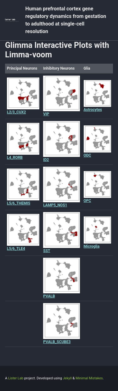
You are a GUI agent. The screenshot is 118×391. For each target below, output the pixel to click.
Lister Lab (16, 378)
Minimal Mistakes (89, 378)
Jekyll (67, 378)
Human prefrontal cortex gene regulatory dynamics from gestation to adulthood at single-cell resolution (65, 20)
